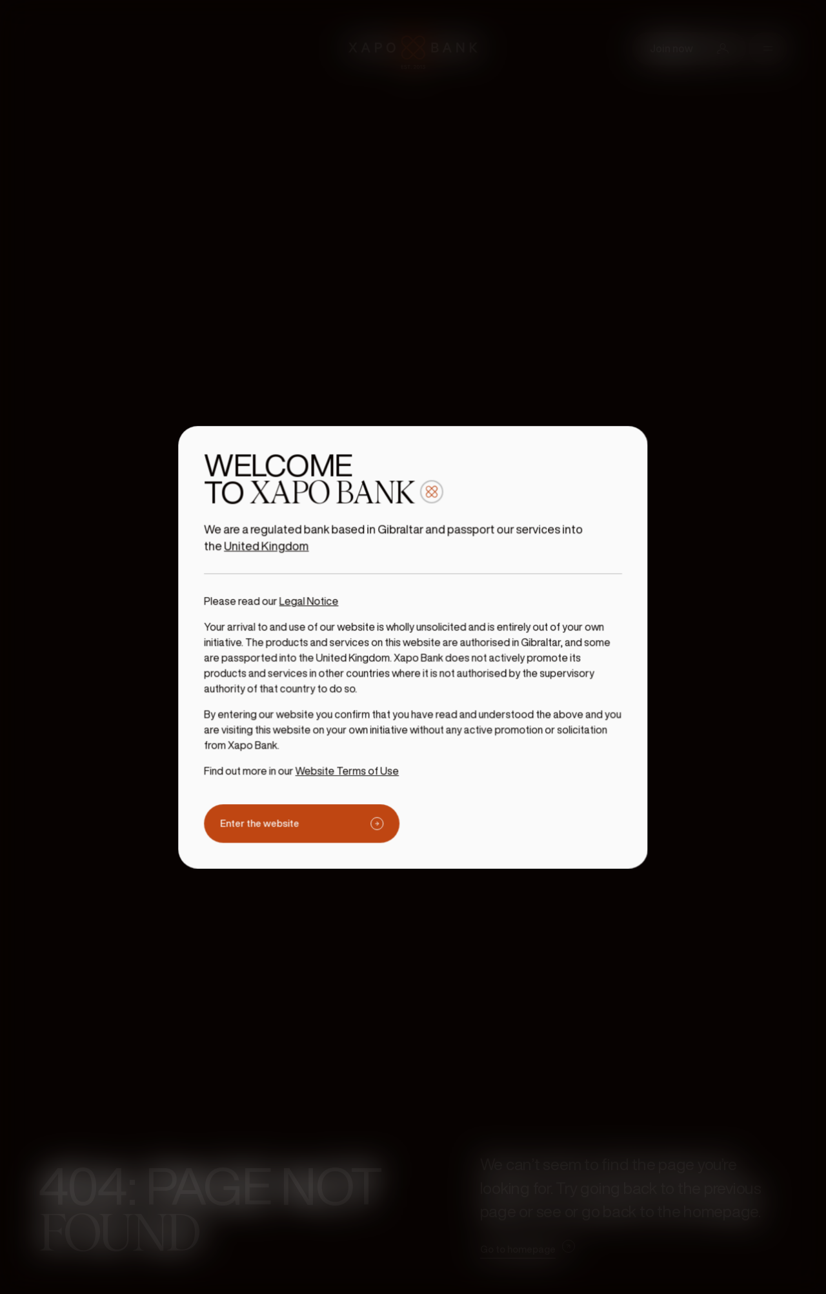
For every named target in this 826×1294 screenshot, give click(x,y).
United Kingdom (274, 551)
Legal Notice (315, 603)
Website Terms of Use (350, 764)
